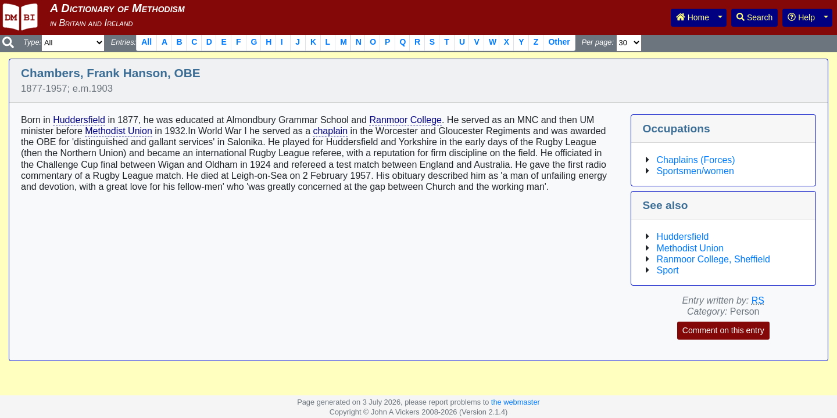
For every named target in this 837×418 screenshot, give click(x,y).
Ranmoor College (405, 120)
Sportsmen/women (695, 171)
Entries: (123, 42)
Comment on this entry (723, 330)
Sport (668, 270)
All (146, 41)
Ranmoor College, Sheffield (713, 259)
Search (754, 17)
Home (692, 17)
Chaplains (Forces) (696, 160)
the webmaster (515, 402)
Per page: (597, 42)
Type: (32, 42)
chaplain (330, 131)
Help (801, 17)
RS (758, 300)
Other (559, 41)
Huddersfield (79, 120)
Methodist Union (118, 131)
